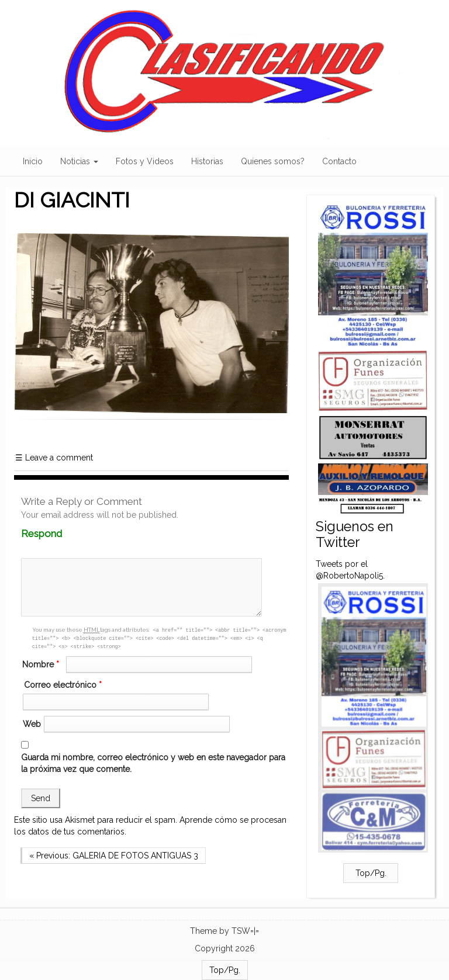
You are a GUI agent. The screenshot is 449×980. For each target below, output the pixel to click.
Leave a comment (54, 457)
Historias (207, 161)
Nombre (42, 664)
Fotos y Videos (145, 161)
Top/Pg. (370, 873)
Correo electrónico (64, 685)
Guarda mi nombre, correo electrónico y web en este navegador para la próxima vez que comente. (153, 763)
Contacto (339, 161)
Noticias (79, 161)
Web (32, 724)
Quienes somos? (273, 161)
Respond (64, 534)
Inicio (33, 161)
